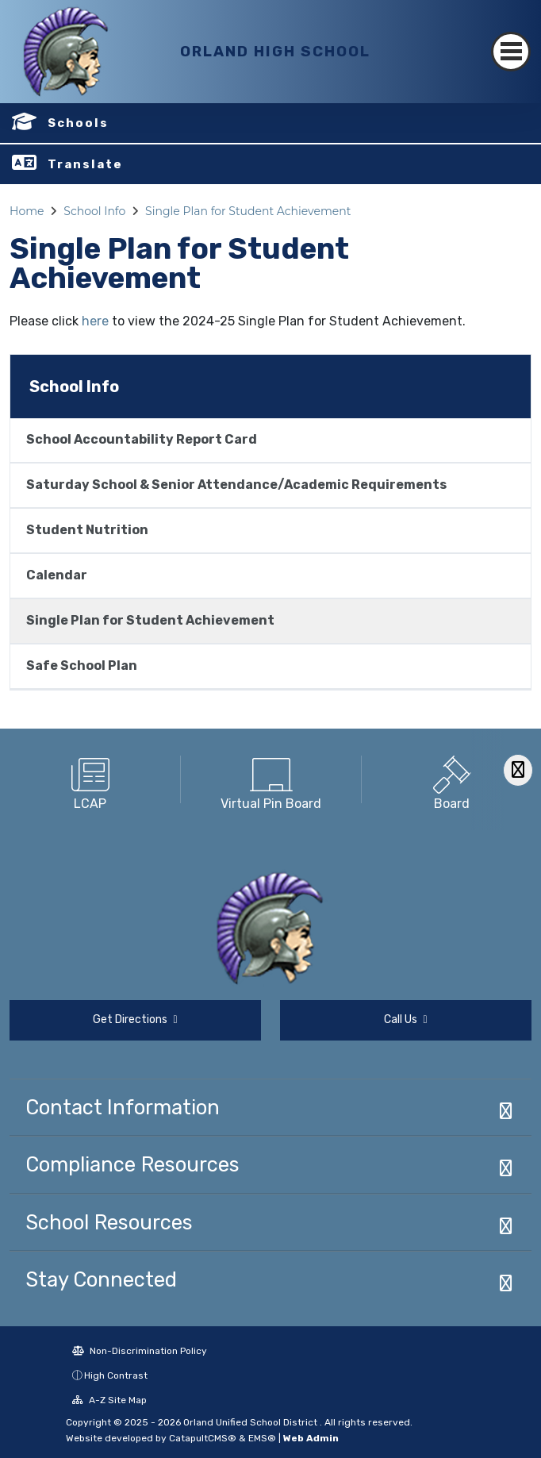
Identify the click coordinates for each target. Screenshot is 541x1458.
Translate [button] (85, 164)
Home (27, 211)
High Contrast (116, 1375)
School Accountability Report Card (141, 439)
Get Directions (135, 1019)
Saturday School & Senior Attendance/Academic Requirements (236, 484)
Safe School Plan (81, 665)
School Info (94, 211)
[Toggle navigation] (511, 51)
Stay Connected (101, 1279)
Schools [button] (78, 123)
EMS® (262, 1438)
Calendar (56, 575)
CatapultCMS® (202, 1438)
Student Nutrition (87, 529)
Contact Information (122, 1107)
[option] (90, 779)
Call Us (405, 1019)
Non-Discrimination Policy (139, 1350)
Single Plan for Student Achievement (248, 211)
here (95, 321)
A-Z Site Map (109, 1400)
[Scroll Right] (518, 770)
